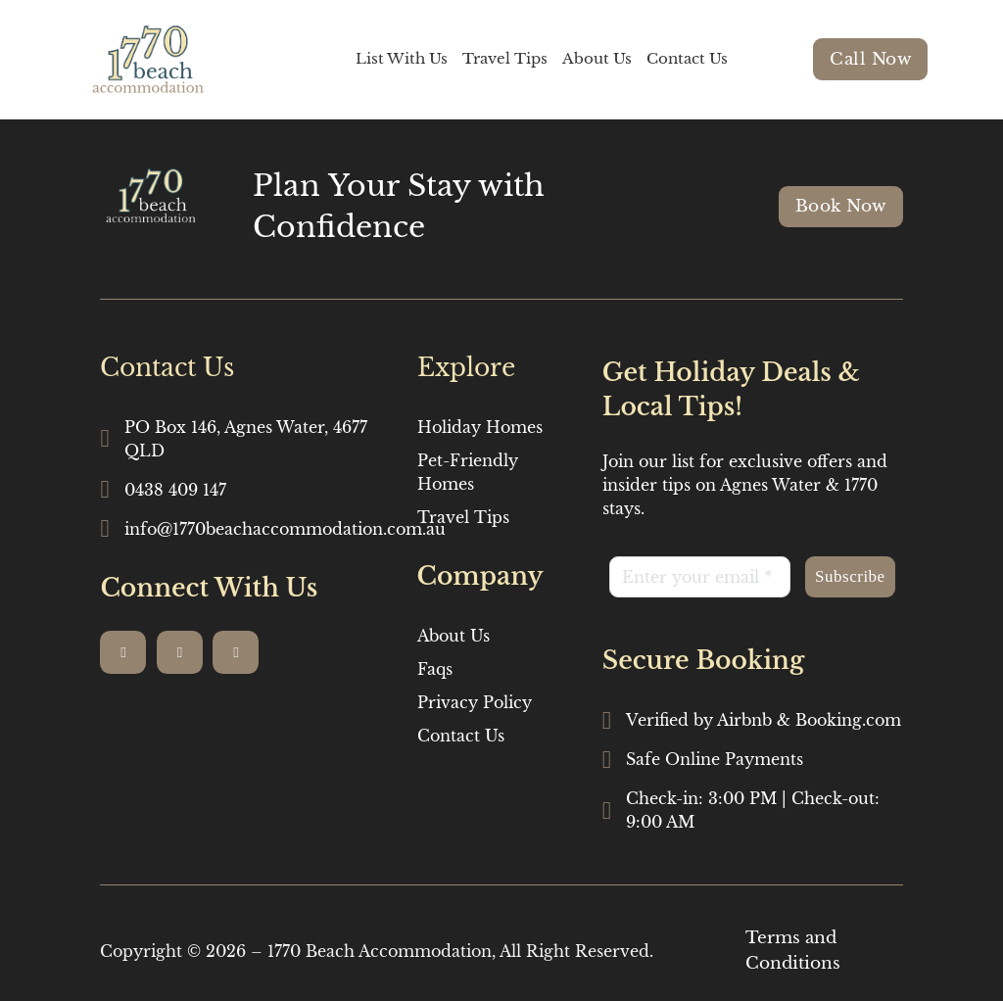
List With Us (402, 58)
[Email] (699, 576)
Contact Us (687, 58)
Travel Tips (505, 58)
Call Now (870, 59)
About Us (597, 58)
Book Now (840, 206)
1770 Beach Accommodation (379, 951)
